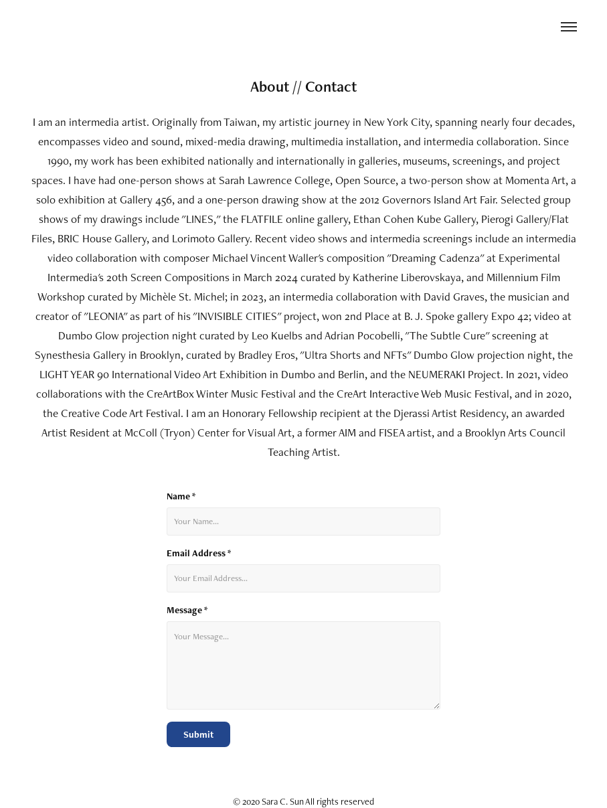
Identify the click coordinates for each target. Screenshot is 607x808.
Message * (187, 610)
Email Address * (199, 553)
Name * (181, 496)
